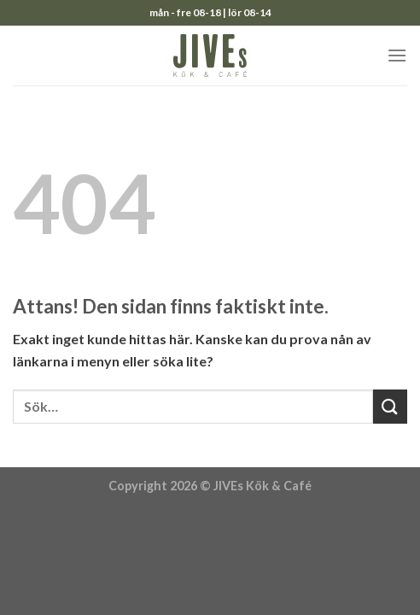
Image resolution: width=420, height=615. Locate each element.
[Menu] (397, 55)
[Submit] (390, 406)
